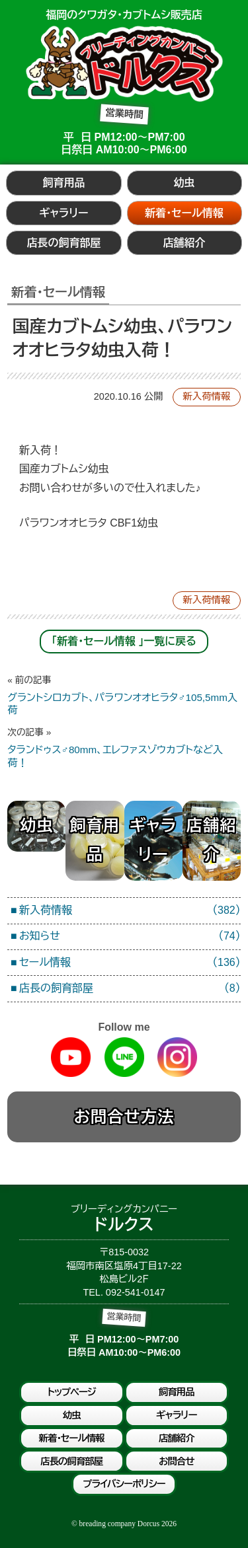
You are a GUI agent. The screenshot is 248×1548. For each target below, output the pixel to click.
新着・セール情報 (184, 213)
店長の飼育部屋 (63, 242)
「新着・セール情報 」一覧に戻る (124, 641)
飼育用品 (63, 182)
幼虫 (184, 182)
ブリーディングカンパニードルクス (124, 63)
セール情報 (130, 963)
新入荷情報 (206, 396)
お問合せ (176, 1461)
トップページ (72, 1392)
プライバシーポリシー (124, 1484)
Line (124, 1057)
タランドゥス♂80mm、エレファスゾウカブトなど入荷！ (124, 747)
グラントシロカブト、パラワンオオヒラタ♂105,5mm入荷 (124, 695)
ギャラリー (63, 213)
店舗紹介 (184, 242)
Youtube (71, 1057)
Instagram (177, 1057)
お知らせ (130, 936)
